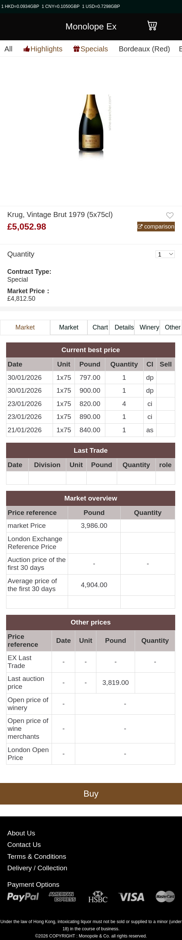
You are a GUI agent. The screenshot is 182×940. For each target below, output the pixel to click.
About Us (21, 833)
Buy (91, 793)
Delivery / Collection (37, 868)
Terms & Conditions (36, 856)
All (8, 48)
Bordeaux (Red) (144, 48)
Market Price (68, 329)
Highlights (46, 48)
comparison (158, 226)
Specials (94, 48)
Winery (149, 327)
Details (124, 327)
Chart (100, 327)
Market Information (25, 329)
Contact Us (24, 844)
